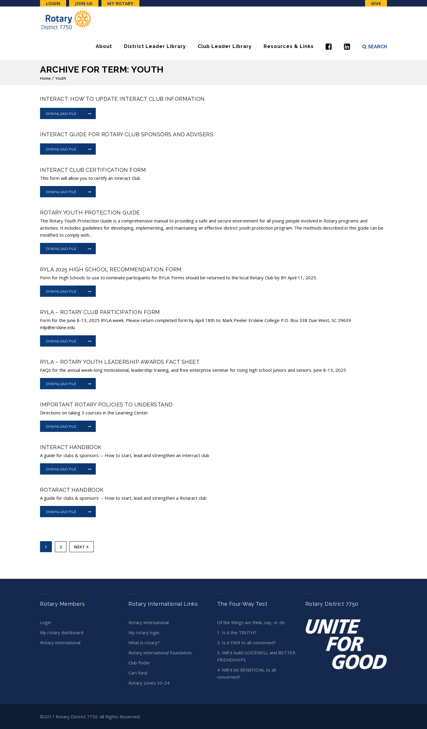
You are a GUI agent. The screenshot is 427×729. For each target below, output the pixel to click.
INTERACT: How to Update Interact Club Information (122, 99)
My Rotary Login (143, 632)
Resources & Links (289, 46)
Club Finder (139, 663)
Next (81, 546)
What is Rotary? (144, 642)
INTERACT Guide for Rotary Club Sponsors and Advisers (126, 134)
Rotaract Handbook (72, 490)
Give (376, 3)
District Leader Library (155, 46)
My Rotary (120, 3)
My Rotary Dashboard (61, 632)
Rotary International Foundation (160, 653)
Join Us (84, 3)
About (104, 46)
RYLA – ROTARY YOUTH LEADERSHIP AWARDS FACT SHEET (120, 362)
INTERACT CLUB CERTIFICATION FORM (93, 170)
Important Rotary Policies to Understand (106, 404)
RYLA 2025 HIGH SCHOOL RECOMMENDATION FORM (111, 269)
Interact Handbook (71, 447)
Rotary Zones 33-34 (149, 683)
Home (45, 78)
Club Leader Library (225, 46)
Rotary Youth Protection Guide (90, 212)
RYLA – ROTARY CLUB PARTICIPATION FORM (100, 312)
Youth (60, 78)
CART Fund (137, 673)
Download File (69, 114)
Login (53, 3)
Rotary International (60, 642)
